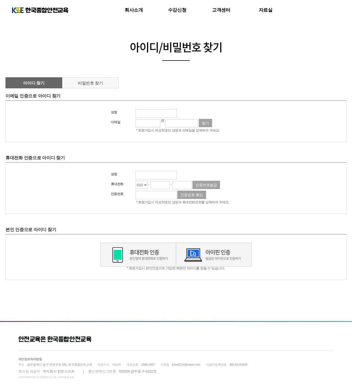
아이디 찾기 (33, 83)
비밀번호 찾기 (90, 83)
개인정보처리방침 (30, 359)
